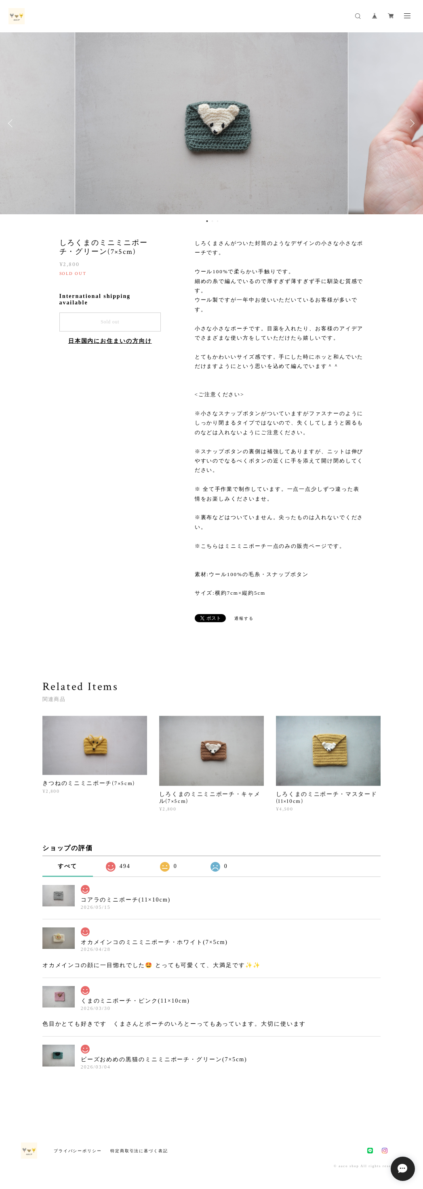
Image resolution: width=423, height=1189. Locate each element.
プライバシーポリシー (78, 1151)
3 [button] (217, 221)
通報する (244, 618)
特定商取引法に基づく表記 (139, 1151)
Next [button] (411, 123)
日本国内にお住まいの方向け (110, 341)
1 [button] (207, 221)
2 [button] (212, 221)
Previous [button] (12, 123)
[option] (211, 123)
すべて (67, 866)
